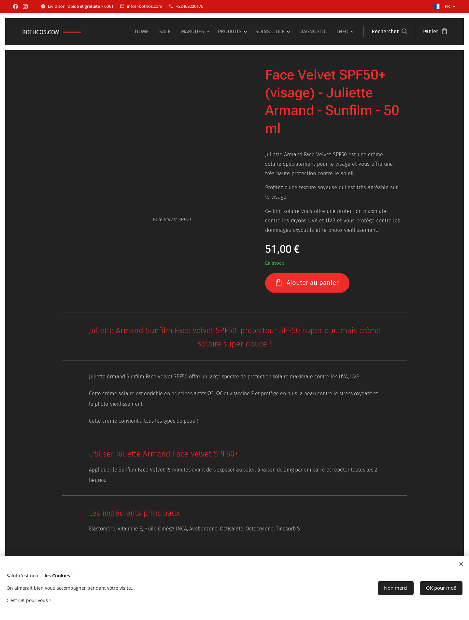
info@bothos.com (144, 6)
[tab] (234, 514)
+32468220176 (189, 6)
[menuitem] (143, 31)
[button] (389, 31)
